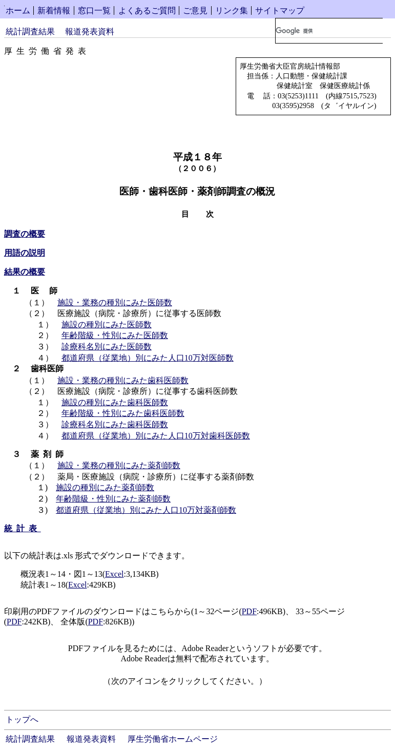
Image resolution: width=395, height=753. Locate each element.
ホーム (18, 10)
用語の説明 (24, 252)
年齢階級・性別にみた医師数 (114, 335)
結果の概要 (24, 271)
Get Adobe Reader (299, 684)
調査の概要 (24, 233)
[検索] (329, 31)
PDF (249, 611)
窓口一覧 (94, 10)
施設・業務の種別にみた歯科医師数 (123, 380)
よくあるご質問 (147, 10)
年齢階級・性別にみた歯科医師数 (122, 413)
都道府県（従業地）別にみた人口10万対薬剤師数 (146, 510)
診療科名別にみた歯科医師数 (114, 424)
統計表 (22, 528)
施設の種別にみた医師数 (106, 324)
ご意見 (195, 10)
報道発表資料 (89, 31)
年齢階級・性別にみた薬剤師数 (113, 498)
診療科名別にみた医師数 (106, 346)
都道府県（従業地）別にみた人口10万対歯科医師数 (155, 435)
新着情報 (53, 10)
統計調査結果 (30, 31)
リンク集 (231, 10)
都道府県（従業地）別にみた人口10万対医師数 (147, 357)
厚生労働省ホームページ (173, 739)
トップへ (22, 719)
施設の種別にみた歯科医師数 (114, 402)
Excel (114, 574)
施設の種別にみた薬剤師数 (105, 487)
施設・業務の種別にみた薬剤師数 (118, 465)
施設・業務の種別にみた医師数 (114, 302)
